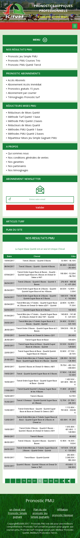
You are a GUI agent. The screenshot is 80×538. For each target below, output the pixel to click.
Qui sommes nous (18, 153)
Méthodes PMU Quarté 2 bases (26, 133)
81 (34, 480)
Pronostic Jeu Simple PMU (22, 56)
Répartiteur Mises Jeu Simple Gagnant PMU (32, 138)
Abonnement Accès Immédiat (24, 84)
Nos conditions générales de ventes (28, 157)
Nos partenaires (17, 166)
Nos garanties (16, 161)
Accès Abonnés (16, 80)
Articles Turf (15, 221)
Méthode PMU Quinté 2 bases (25, 121)
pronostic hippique (62, 515)
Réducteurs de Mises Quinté (24, 112)
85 (56, 480)
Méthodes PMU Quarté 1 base (25, 129)
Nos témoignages (18, 170)
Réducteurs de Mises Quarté (24, 125)
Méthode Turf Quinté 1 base (24, 116)
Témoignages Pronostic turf (24, 97)
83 (45, 480)
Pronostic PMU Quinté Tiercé (24, 64)
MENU (40, 39)
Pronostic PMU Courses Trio (24, 60)
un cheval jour (17, 509)
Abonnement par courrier (22, 93)
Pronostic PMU (38, 523)
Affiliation (62, 509)
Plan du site (14, 229)
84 (51, 480)
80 (29, 480)
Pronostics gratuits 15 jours (23, 88)
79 (24, 480)
